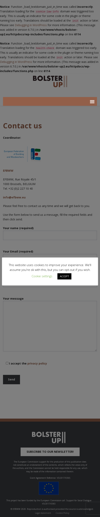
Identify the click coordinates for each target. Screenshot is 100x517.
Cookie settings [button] (42, 276)
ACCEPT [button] (64, 276)
